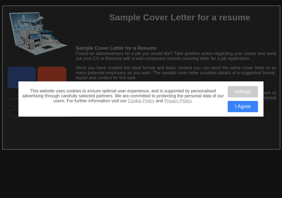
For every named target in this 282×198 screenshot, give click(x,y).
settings (242, 91)
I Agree (243, 106)
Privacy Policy (177, 100)
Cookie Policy (141, 100)
